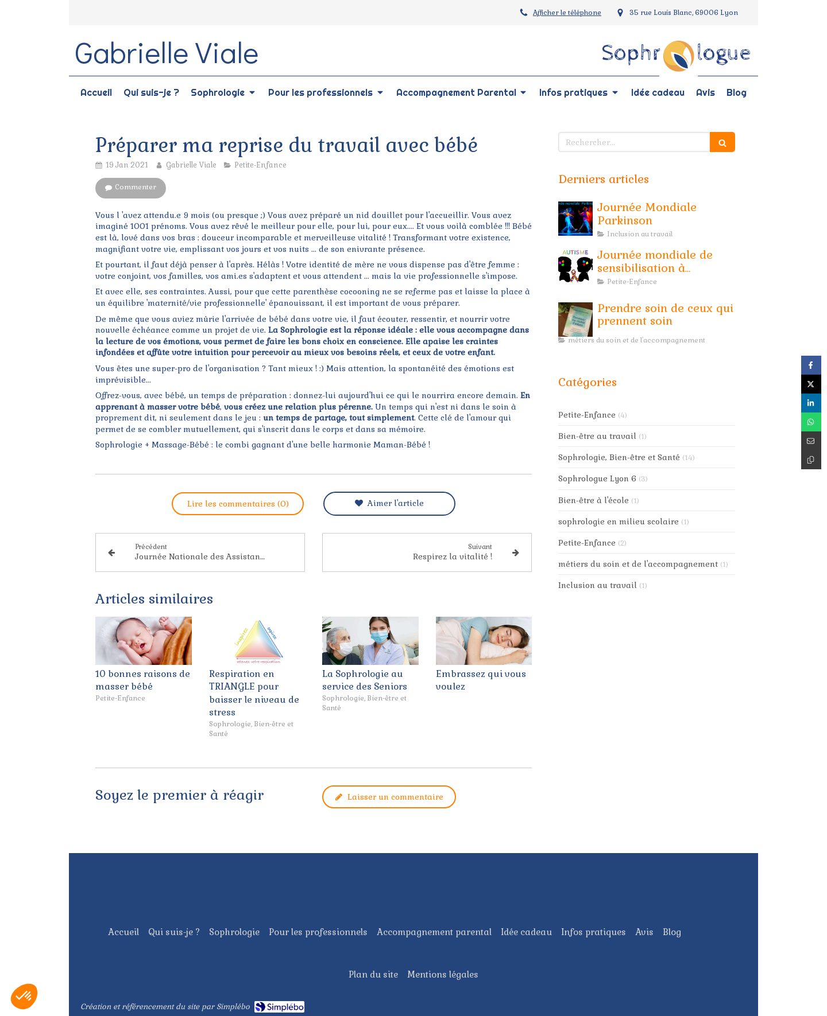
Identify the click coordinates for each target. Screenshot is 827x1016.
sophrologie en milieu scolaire (618, 521)
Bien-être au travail (597, 436)
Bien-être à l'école (593, 500)
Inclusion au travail (597, 585)
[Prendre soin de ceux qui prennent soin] (575, 319)
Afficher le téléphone (567, 12)
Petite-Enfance (587, 415)
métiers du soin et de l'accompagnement (638, 564)
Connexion (726, 1004)
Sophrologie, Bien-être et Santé (619, 457)
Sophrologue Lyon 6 (597, 478)
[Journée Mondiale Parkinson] (575, 218)
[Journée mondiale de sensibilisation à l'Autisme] (575, 266)
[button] (24, 996)
